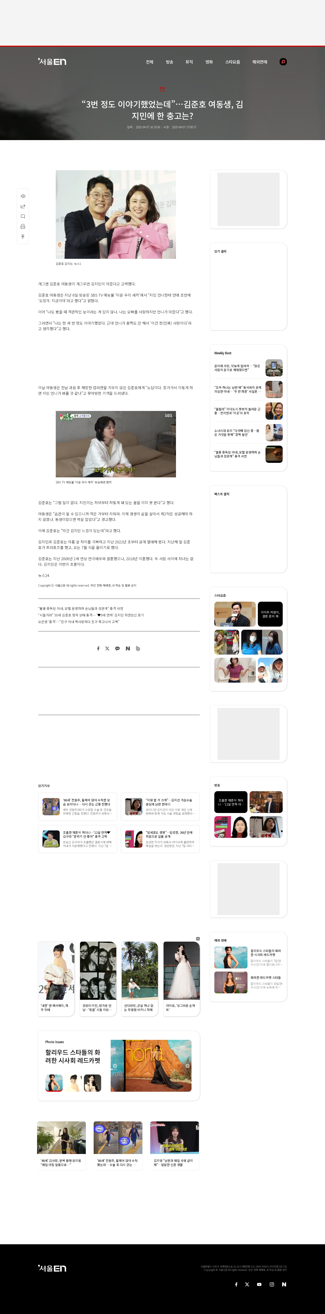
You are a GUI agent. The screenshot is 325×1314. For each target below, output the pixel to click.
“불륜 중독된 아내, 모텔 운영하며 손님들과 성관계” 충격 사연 (80, 608)
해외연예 (259, 62)
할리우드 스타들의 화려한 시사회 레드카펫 (72, 1056)
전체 (149, 62)
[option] (151, 1066)
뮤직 (189, 62)
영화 (209, 62)
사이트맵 (273, 1266)
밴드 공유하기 (138, 648)
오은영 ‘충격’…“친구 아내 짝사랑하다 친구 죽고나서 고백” (78, 621)
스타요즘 (232, 62)
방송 (169, 62)
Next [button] (187, 1066)
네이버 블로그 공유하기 (127, 648)
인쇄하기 (22, 226)
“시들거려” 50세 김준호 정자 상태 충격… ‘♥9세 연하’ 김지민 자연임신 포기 (91, 614)
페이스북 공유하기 (98, 648)
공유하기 (22, 206)
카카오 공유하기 (117, 648)
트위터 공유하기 (107, 648)
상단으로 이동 (22, 236)
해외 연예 (220, 940)
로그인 (283, 1266)
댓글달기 (22, 216)
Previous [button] (115, 1066)
